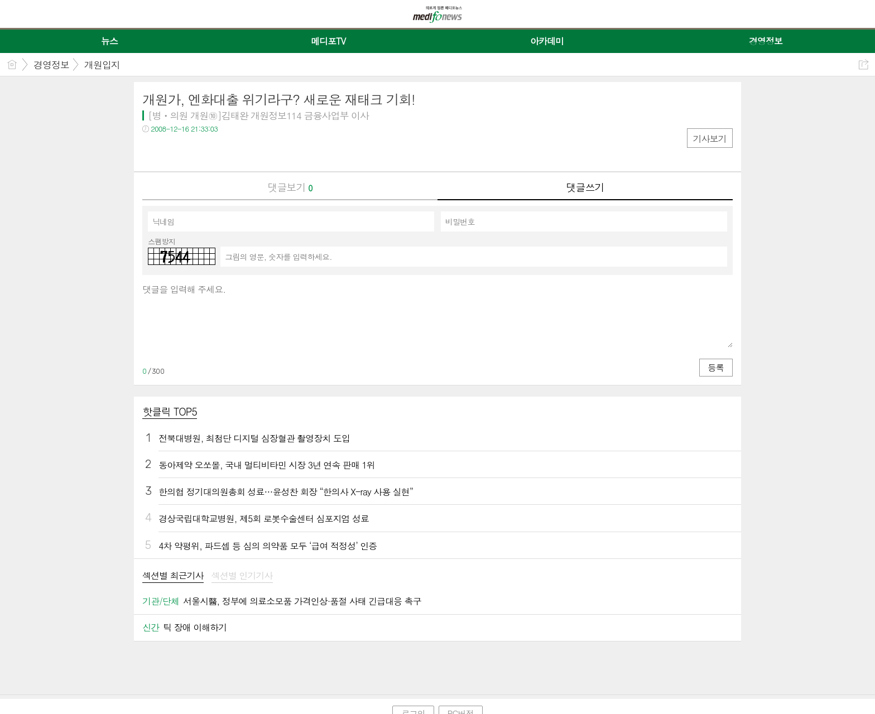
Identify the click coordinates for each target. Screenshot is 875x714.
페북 (152, 152)
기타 (219, 152)
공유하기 (863, 64)
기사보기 (710, 138)
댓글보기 (290, 187)
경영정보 (51, 64)
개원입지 (102, 64)
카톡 (196, 152)
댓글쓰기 (585, 187)
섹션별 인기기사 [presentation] (242, 576)
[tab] (173, 576)
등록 (716, 367)
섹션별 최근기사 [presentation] (173, 576)
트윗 (174, 152)
